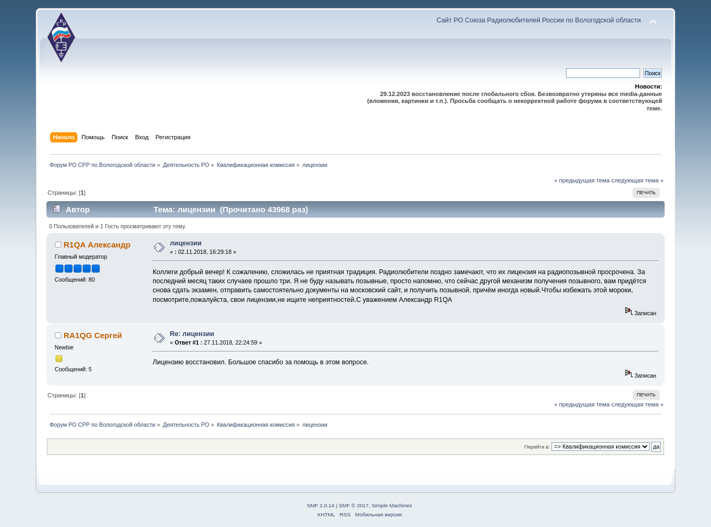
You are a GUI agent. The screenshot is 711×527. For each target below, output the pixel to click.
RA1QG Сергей (92, 335)
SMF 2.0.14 (320, 505)
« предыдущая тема (582, 180)
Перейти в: (537, 447)
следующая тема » (637, 180)
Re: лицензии (192, 334)
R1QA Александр (96, 244)
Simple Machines (392, 505)
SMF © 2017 (354, 505)
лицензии (186, 243)
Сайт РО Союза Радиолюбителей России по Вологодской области (538, 20)
